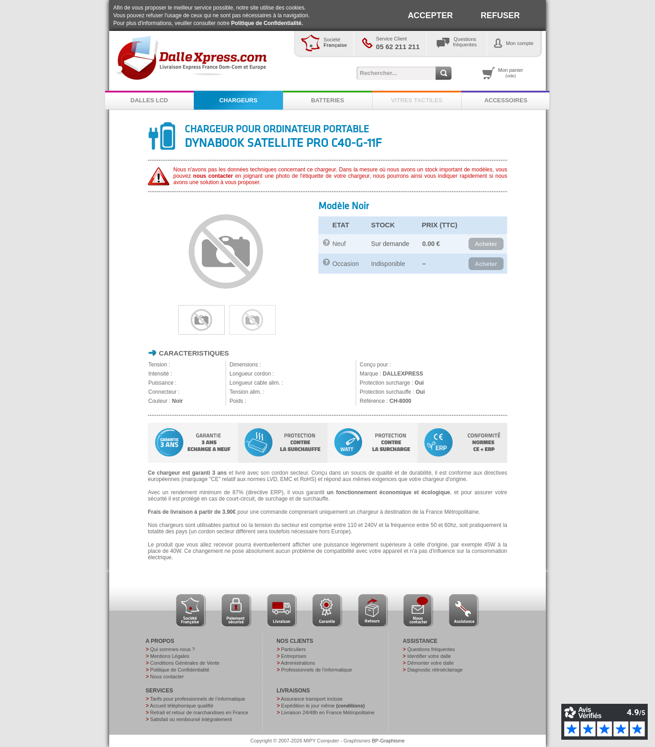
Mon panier (510, 72)
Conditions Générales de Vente (184, 663)
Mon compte (520, 43)
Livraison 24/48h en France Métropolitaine (327, 712)
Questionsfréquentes (465, 41)
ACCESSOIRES (506, 100)
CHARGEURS (238, 100)
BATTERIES (327, 100)
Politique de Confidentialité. (267, 23)
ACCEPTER (430, 15)
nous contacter (213, 176)
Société (335, 42)
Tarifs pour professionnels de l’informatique (197, 699)
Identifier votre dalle (429, 656)
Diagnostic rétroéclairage (435, 669)
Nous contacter (167, 676)
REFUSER (500, 15)
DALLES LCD (149, 100)
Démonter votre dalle (430, 663)
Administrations (298, 663)
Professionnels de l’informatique (316, 669)
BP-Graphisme (388, 740)
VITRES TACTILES (416, 100)
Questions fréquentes (431, 649)
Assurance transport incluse (312, 699)
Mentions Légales (169, 656)
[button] (486, 244)
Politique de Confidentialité (179, 669)
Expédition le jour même (323, 705)
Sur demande (390, 243)
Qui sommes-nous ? (172, 649)
